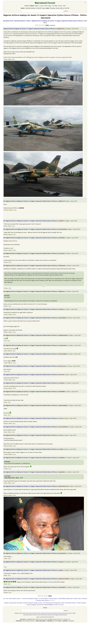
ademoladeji (62, 405)
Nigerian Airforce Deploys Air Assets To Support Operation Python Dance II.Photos (29, 28)
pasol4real (62, 553)
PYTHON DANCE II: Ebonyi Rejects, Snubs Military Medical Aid (56, 598)
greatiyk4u (62, 318)
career (39, 613)
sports (66, 613)
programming (57, 614)
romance (50, 613)
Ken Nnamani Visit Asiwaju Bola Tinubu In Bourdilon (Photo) (59, 603)
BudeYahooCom (63, 486)
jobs (35, 613)
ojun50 (61, 221)
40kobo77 (62, 201)
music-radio (40, 614)
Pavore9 (61, 374)
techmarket (64, 614)
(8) (49, 617)
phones (60, 613)
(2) (23, 613)
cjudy (60, 570)
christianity (25, 614)
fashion (70, 613)
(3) (42, 617)
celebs (30, 614)
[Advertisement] (45, 215)
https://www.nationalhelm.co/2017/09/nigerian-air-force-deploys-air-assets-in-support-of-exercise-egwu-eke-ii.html (40, 57)
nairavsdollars (63, 427)
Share (13, 59)
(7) (48, 617)
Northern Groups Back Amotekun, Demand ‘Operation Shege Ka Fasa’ (23, 603)
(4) (44, 617)
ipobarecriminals (64, 578)
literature (45, 614)
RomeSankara (63, 229)
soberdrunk (62, 345)
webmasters (51, 614)
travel (63, 613)
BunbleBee (62, 391)
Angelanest (60, 28)
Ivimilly (61, 449)
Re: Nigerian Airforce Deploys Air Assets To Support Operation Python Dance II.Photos (30, 201)
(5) (45, 617)
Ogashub (61, 472)
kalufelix (61, 237)
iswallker (61, 457)
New (64, 5)
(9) (51, 617)
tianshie (61, 383)
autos (30, 613)
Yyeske (61, 309)
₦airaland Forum (45, 2)
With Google (47, 5)
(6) (47, 617)
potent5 (61, 253)
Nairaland (23, 619)
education (43, 613)
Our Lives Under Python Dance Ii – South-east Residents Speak (20, 598)
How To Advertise (64, 619)
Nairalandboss (63, 354)
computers (55, 613)
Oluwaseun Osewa (42, 619)
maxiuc (61, 562)
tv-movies (34, 614)
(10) (53, 617)
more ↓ (43, 286)
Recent (60, 5)
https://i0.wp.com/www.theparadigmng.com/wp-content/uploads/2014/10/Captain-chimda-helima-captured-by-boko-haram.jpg (39, 273)
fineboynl (61, 265)
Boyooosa (62, 366)
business (26, 613)
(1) (40, 617)
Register (36, 5)
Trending (54, 5)
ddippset (61, 291)
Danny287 (62, 587)
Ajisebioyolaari (63, 335)
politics (21, 613)
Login (41, 5)
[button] (74, 229)
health (73, 613)
